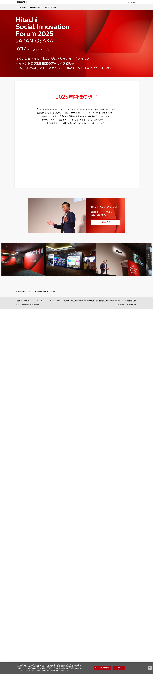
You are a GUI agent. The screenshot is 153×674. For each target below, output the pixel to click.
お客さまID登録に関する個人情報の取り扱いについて (104, 301)
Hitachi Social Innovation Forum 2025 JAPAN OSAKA (36, 7)
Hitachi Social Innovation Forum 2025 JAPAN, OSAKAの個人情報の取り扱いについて (63, 301)
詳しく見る (105, 222)
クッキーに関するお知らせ (129, 301)
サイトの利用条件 (120, 304)
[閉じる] (150, 668)
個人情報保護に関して (132, 304)
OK (119, 668)
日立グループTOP (22, 301)
